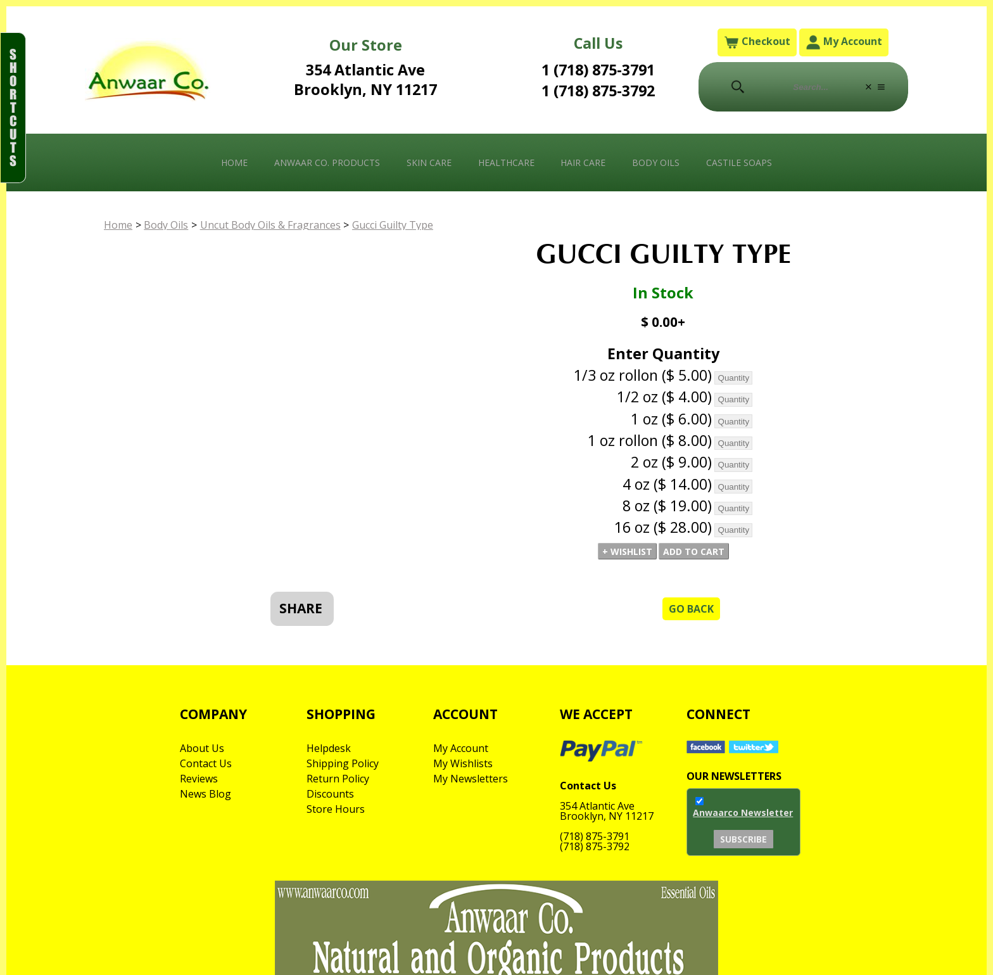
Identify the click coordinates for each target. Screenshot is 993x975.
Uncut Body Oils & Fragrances (270, 225)
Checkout (757, 42)
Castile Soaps (739, 162)
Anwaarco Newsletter (743, 812)
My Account (844, 42)
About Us (202, 748)
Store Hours (336, 809)
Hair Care (582, 162)
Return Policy (338, 779)
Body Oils (656, 162)
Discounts (330, 794)
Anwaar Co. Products (327, 162)
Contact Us (206, 763)
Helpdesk (329, 748)
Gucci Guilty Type (392, 225)
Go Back (691, 609)
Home (234, 162)
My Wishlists (463, 763)
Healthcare (506, 162)
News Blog (205, 794)
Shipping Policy (343, 763)
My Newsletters (470, 779)
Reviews (199, 779)
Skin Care (429, 162)
